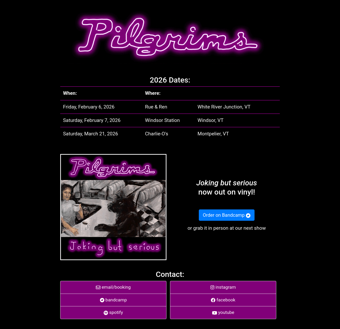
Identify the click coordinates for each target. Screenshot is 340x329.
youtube (223, 312)
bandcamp (113, 300)
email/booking (113, 287)
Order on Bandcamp (227, 215)
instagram (223, 287)
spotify (113, 312)
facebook (223, 300)
